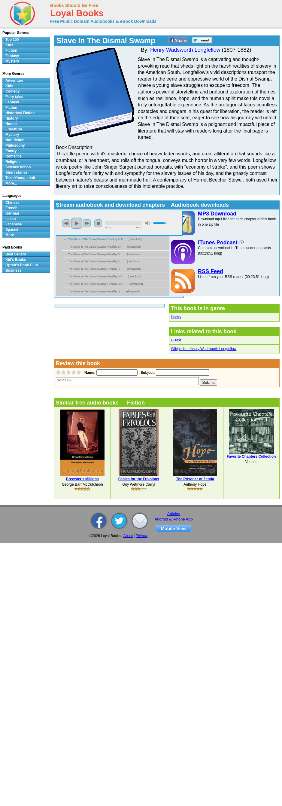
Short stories (16, 172)
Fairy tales (14, 97)
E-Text (176, 340)
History (11, 118)
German (12, 213)
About (128, 536)
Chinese (12, 202)
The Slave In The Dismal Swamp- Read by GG (95, 276)
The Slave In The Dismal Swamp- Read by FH (94, 268)
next (87, 223)
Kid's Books (15, 260)
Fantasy (12, 56)
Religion (12, 162)
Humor (11, 124)
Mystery (12, 61)
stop (98, 223)
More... (11, 183)
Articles (173, 513)
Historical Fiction (20, 113)
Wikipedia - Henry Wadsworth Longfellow (203, 349)
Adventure (14, 80)
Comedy (12, 91)
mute (147, 223)
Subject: (147, 373)
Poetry (176, 317)
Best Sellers (15, 254)
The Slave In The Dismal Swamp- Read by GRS (95, 283)
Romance (13, 156)
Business (13, 270)
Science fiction (18, 167)
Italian (10, 219)
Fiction (11, 50)
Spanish (12, 229)
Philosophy (15, 145)
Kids (9, 45)
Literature (13, 129)
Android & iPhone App (174, 519)
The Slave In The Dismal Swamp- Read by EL (94, 261)
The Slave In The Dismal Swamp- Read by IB (94, 291)
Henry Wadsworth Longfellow (185, 50)
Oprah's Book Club (21, 265)
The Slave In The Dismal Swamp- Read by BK (94, 246)
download (135, 239)
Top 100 (12, 40)
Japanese (13, 224)
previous (66, 223)
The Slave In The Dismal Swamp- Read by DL (94, 254)
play (77, 223)
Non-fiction (14, 140)
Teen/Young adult (20, 178)
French (11, 208)
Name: (89, 373)
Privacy (141, 536)
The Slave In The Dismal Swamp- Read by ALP (95, 239)
